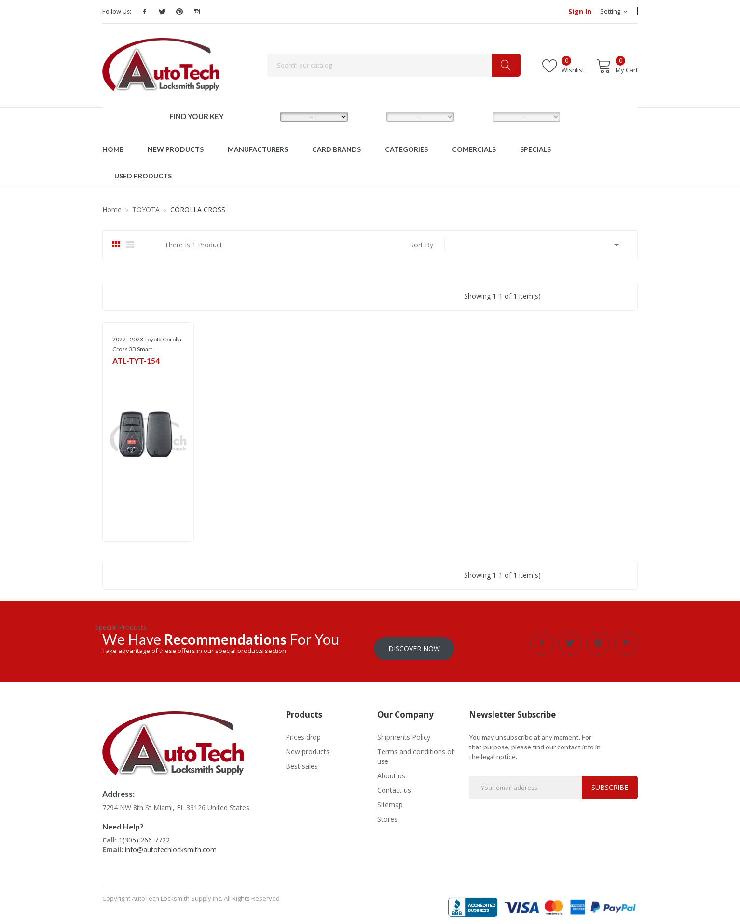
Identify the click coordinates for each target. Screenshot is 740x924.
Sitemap (390, 799)
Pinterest (179, 11)
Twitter (162, 11)
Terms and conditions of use (415, 751)
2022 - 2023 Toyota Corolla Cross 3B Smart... (146, 344)
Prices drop (303, 731)
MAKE (264, 116)
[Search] (394, 65)
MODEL (372, 116)
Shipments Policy (403, 731)
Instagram (197, 11)
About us (391, 770)
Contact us (394, 784)
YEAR (475, 116)
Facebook (145, 11)
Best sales (302, 760)
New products (307, 746)
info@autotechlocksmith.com (171, 844)
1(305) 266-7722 (144, 834)
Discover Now (414, 643)
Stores (387, 813)
